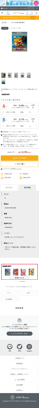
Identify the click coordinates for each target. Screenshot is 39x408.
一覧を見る (31, 8)
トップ (4, 22)
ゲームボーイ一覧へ (15, 28)
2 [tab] (10, 75)
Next (37, 59)
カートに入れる (19, 158)
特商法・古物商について (19, 374)
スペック (9, 187)
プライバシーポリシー (19, 369)
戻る (5, 28)
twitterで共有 (26, 177)
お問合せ (19, 390)
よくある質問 (20, 379)
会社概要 (19, 385)
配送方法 (25, 173)
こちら (20, 169)
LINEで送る (7, 177)
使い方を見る (33, 18)
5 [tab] (29, 75)
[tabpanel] (19, 41)
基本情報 (27, 187)
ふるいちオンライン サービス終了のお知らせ (18, 8)
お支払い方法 (8, 173)
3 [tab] (16, 75)
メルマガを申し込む (19, 333)
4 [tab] (23, 75)
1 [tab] (4, 75)
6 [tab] (4, 81)
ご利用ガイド (20, 358)
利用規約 (19, 363)
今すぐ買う (19, 164)
